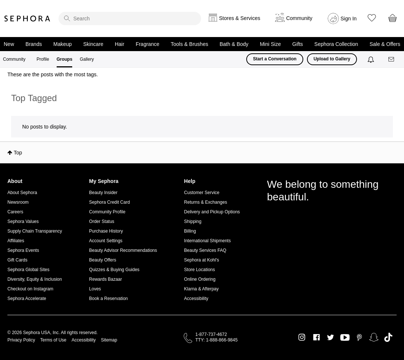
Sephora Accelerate (26, 298)
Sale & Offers (385, 44)
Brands (34, 44)
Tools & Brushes (189, 44)
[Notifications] (372, 59)
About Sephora (22, 192)
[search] (130, 18)
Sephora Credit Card (109, 202)
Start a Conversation (274, 58)
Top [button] (18, 153)
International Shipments (207, 240)
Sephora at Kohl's (201, 260)
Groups (65, 59)
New (9, 44)
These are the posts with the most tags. (52, 74)
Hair (119, 44)
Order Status (101, 221)
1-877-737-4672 (211, 334)
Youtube (345, 337)
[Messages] (391, 59)
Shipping (192, 221)
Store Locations (199, 269)
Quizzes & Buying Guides (114, 269)
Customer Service (201, 192)
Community (14, 59)
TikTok (388, 337)
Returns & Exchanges (205, 202)
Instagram (302, 337)
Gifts (297, 44)
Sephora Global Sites (28, 269)
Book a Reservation (108, 298)
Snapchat (373, 337)
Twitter (330, 337)
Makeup (62, 44)
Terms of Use (53, 340)
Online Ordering (200, 279)
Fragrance (147, 44)
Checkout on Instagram (30, 288)
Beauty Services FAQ (205, 250)
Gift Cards (17, 260)
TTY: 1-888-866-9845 (217, 340)
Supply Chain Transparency (34, 231)
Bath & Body (234, 44)
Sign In (349, 18)
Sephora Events (23, 250)
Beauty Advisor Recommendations (123, 250)
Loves (95, 288)
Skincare (93, 44)
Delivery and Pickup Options (212, 211)
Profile (43, 59)
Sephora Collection (336, 44)
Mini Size (270, 44)
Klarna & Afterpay (201, 288)
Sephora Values (23, 221)
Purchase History (106, 231)
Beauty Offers (102, 260)
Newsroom (18, 202)
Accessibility (196, 298)
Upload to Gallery (332, 58)
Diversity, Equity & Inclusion (34, 279)
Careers (15, 211)
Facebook (316, 337)
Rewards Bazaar (105, 279)
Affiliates (15, 240)
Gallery (87, 59)
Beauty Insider (103, 192)
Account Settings (106, 240)
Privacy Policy (21, 340)
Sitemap (109, 340)
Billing (190, 231)
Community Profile (107, 211)
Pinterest (359, 337)
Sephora (27, 18)
